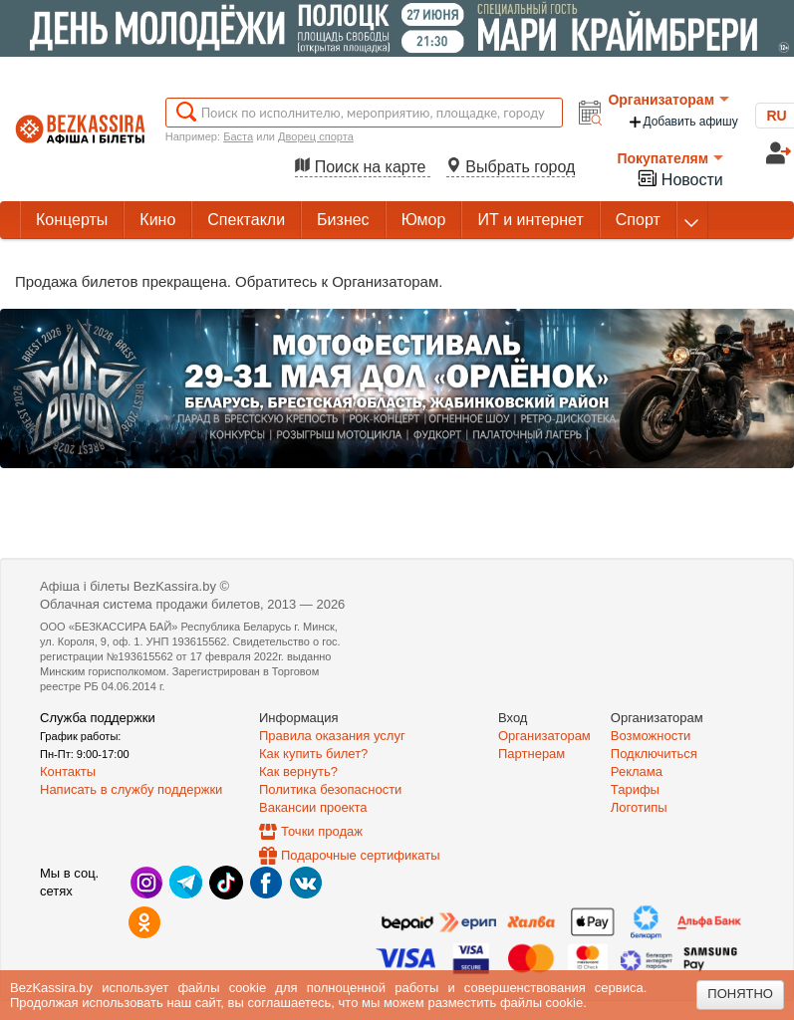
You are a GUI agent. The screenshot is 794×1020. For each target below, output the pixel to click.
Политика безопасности (330, 789)
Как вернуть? (298, 771)
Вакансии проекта (313, 807)
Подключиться (654, 753)
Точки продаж (322, 831)
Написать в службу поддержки (131, 789)
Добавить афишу (682, 122)
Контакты (68, 771)
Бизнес (343, 219)
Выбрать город (511, 166)
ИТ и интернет (530, 219)
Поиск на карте (362, 166)
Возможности (651, 735)
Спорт (638, 219)
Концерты (72, 219)
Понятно (740, 993)
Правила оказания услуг (332, 735)
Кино (157, 219)
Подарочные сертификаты (360, 855)
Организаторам (668, 100)
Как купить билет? (313, 753)
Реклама (636, 771)
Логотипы (639, 807)
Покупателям (670, 158)
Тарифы (635, 789)
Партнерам (531, 753)
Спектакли (246, 219)
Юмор (423, 219)
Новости (679, 177)
